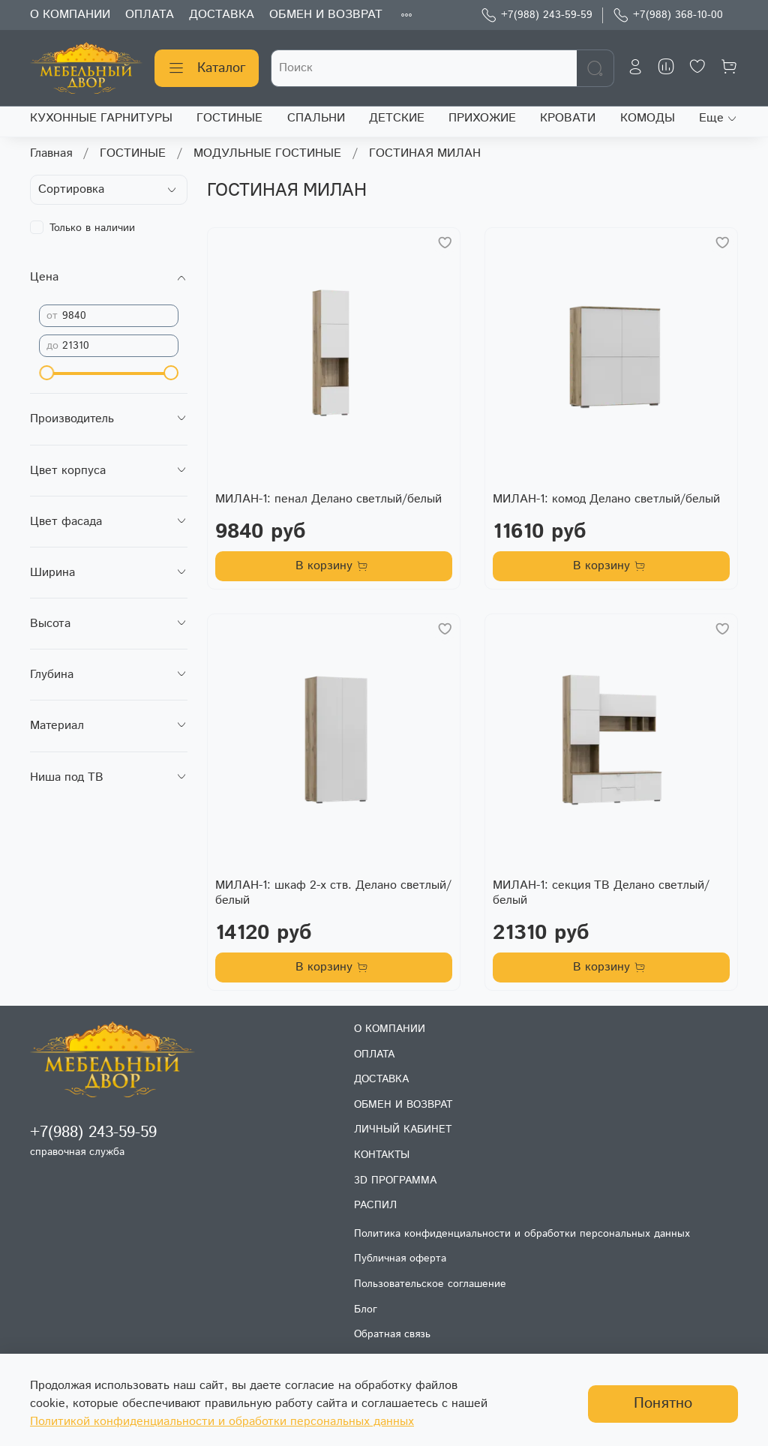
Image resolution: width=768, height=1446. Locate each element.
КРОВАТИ (568, 118)
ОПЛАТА (149, 14)
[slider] (46, 373)
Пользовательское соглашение (430, 1284)
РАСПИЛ (375, 1205)
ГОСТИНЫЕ (229, 118)
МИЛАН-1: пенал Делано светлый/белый (328, 499)
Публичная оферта (400, 1258)
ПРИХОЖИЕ (482, 118)
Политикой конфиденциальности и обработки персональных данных (222, 1421)
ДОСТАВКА (221, 14)
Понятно (663, 1403)
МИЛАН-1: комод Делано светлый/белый (606, 499)
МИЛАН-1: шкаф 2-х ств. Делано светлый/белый (333, 893)
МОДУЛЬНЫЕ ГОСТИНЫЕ (267, 153)
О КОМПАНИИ (70, 14)
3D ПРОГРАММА (395, 1180)
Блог (365, 1309)
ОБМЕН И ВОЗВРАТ (325, 14)
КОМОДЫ (647, 118)
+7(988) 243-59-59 (536, 15)
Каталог (206, 68)
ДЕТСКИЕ (396, 118)
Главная (51, 153)
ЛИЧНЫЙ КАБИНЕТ (403, 1129)
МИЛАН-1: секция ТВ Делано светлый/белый (601, 893)
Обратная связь (392, 1334)
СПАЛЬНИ (316, 118)
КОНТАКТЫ (382, 1155)
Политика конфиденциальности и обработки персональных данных (522, 1233)
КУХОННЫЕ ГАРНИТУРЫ (101, 118)
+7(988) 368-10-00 (668, 15)
